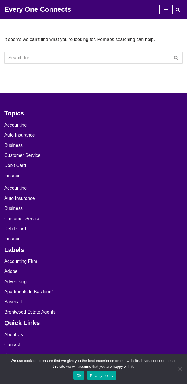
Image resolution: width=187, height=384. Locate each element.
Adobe (10, 271)
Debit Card (15, 165)
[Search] (178, 9)
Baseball (13, 301)
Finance (12, 175)
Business (13, 145)
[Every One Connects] (37, 9)
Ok (78, 375)
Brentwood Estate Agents (30, 312)
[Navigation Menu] (166, 9)
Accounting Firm (20, 261)
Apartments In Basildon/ (28, 291)
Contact (12, 344)
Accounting (15, 125)
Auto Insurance (19, 135)
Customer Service (22, 155)
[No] (180, 369)
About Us (13, 334)
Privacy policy (102, 375)
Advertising (15, 281)
